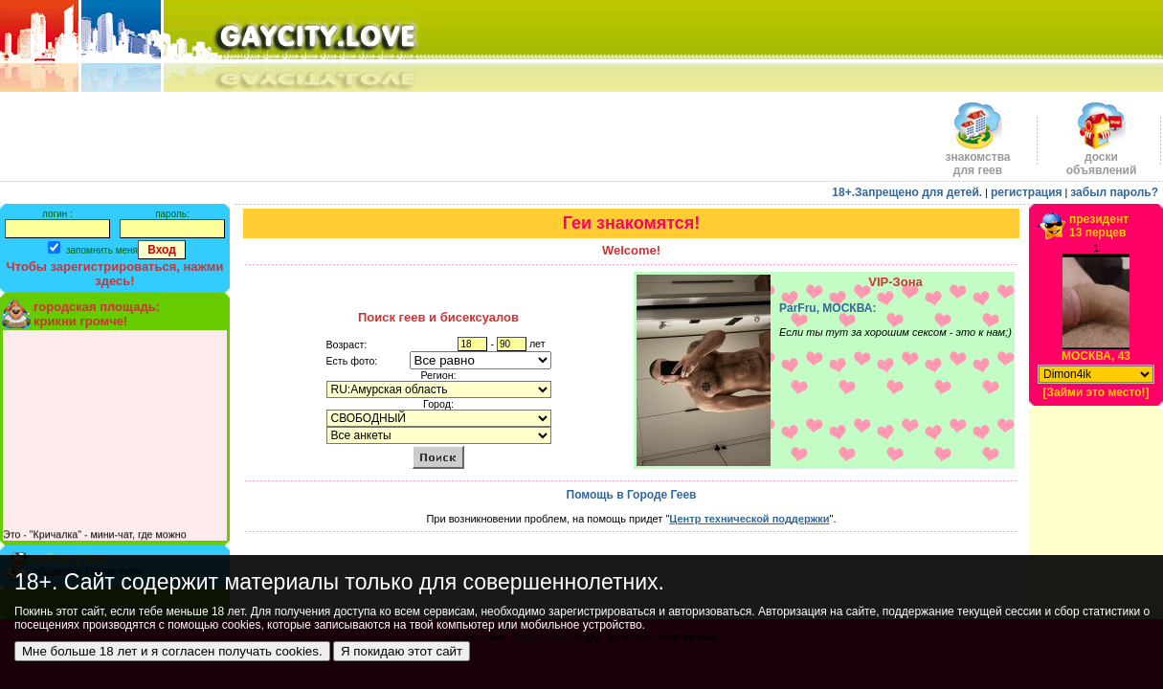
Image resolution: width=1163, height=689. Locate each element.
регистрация (1026, 192)
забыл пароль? (1114, 192)
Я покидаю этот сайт (401, 651)
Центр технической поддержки (749, 518)
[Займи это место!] (1095, 392)
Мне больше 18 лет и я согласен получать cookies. (172, 651)
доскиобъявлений (1101, 158)
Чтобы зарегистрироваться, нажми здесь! (115, 273)
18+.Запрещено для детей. (907, 192)
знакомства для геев (977, 158)
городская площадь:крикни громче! (97, 314)
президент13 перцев (1099, 225)
